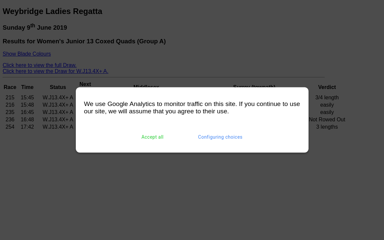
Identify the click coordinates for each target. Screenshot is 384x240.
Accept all (152, 137)
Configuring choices (220, 137)
